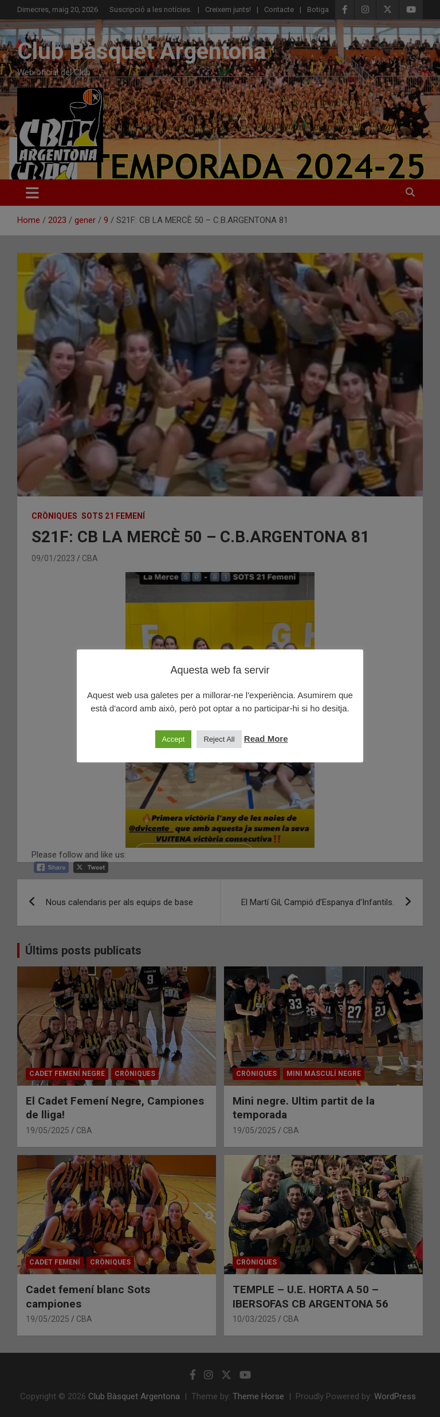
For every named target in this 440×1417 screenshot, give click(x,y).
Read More (266, 738)
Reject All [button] (218, 739)
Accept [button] (173, 739)
